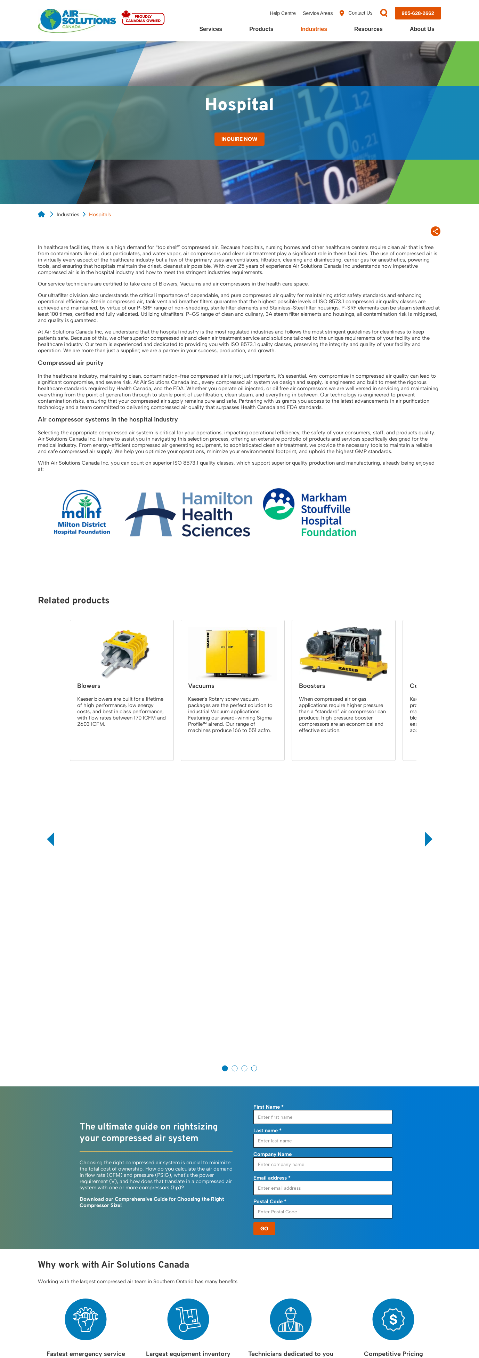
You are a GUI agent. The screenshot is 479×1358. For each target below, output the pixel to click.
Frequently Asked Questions (318, 1228)
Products (261, 29)
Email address (272, 882)
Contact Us (356, 13)
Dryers (211, 1214)
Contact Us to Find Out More (239, 1146)
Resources (368, 29)
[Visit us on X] (379, 1291)
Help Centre (283, 13)
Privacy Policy (51, 1341)
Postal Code (269, 906)
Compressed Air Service (150, 1228)
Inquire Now (239, 139)
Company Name (272, 858)
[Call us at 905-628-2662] (418, 13)
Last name (267, 835)
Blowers (213, 1243)
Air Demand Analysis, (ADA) (155, 1199)
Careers (375, 1243)
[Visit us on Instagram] (437, 1291)
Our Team (378, 1228)
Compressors (219, 1199)
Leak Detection (140, 1243)
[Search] (384, 13)
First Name (268, 811)
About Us (422, 29)
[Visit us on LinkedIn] (398, 1291)
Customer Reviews (388, 1214)
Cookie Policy (92, 1341)
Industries (314, 29)
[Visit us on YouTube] (417, 1291)
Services (210, 29)
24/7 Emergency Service (151, 1214)
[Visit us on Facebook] (360, 1291)
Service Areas (318, 13)
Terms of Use (132, 1341)
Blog (290, 1214)
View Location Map (65, 1244)
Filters (211, 1228)
